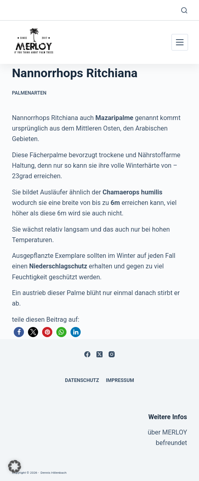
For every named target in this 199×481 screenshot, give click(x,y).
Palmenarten (29, 93)
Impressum (120, 380)
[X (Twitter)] (99, 354)
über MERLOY (167, 432)
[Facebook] (87, 354)
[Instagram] (112, 354)
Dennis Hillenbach (53, 473)
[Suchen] (184, 10)
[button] (19, 332)
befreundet (171, 443)
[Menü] (179, 42)
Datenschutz (82, 380)
